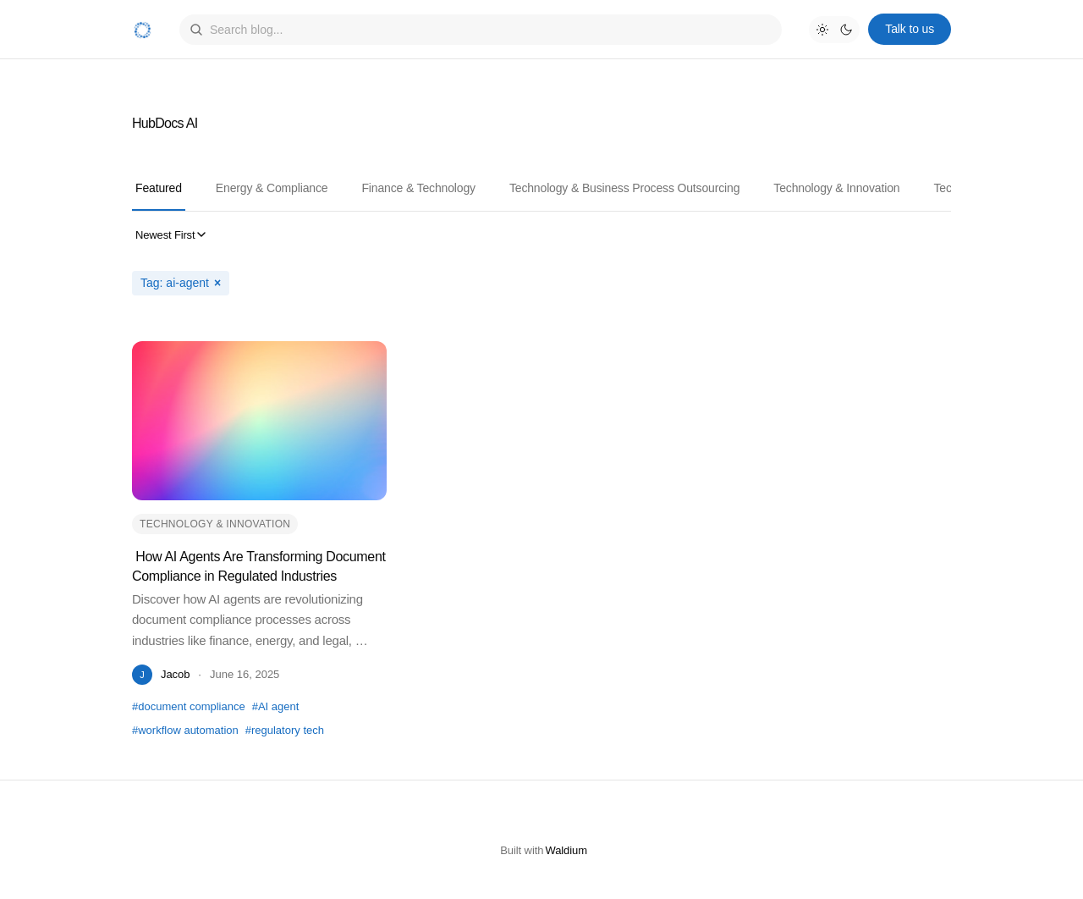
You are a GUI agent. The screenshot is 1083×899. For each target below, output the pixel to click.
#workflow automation (185, 730)
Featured (158, 188)
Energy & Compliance (272, 188)
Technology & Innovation (836, 188)
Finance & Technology (418, 188)
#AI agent (276, 706)
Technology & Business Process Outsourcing (624, 188)
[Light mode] (822, 29)
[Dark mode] (846, 29)
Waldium (566, 850)
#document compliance (188, 706)
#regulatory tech (284, 730)
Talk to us (909, 29)
